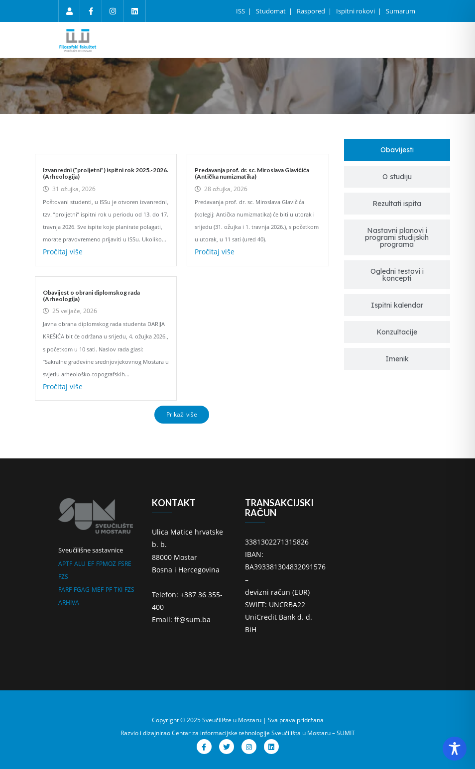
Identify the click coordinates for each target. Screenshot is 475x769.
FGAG (82, 589)
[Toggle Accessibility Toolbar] (455, 749)
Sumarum (400, 10)
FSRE (124, 563)
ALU (80, 563)
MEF (98, 589)
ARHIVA (68, 602)
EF (91, 563)
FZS (63, 576)
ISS (241, 10)
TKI (118, 589)
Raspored (312, 10)
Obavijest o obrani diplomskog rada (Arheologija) (91, 296)
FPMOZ (106, 563)
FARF (65, 589)
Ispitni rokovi (356, 10)
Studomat (271, 10)
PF (109, 589)
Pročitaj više (63, 251)
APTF (65, 563)
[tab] (397, 150)
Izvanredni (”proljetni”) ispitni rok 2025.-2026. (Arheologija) (105, 173)
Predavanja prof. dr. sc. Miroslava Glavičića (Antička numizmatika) (252, 173)
